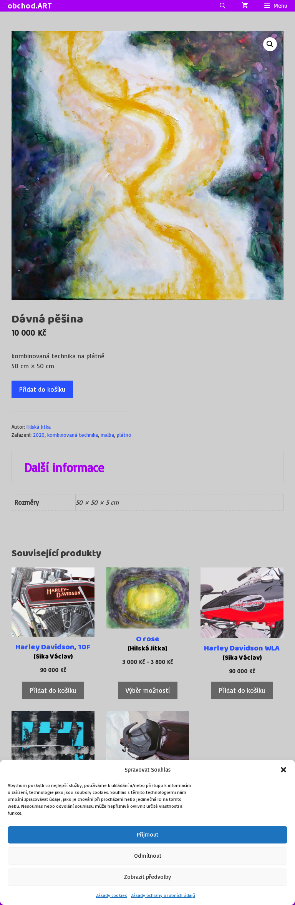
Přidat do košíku (42, 389)
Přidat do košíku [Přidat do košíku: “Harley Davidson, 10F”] (53, 690)
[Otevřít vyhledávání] (222, 6)
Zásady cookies (111, 895)
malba (107, 434)
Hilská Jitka (39, 426)
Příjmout (147, 834)
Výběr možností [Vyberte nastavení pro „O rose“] (148, 690)
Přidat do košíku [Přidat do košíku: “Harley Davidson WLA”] (242, 690)
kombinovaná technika (72, 434)
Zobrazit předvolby (147, 876)
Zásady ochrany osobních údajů (163, 895)
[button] (283, 770)
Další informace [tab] (64, 467)
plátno (124, 434)
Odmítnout (147, 855)
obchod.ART (30, 5)
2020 (39, 434)
